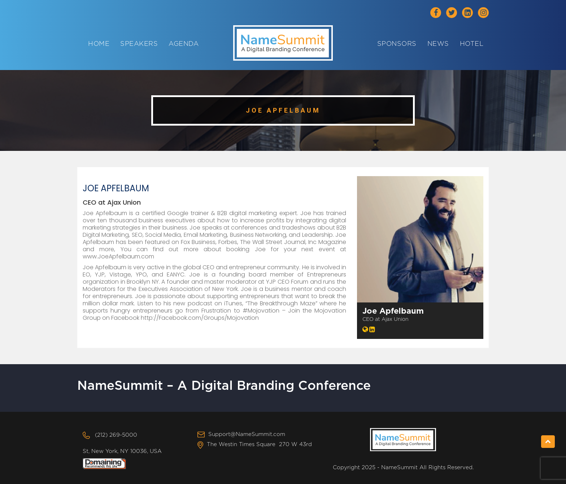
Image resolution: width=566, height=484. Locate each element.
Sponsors (397, 44)
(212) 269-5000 (116, 435)
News (438, 44)
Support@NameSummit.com (246, 434)
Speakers (139, 44)
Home (98, 44)
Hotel (472, 44)
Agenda (184, 44)
